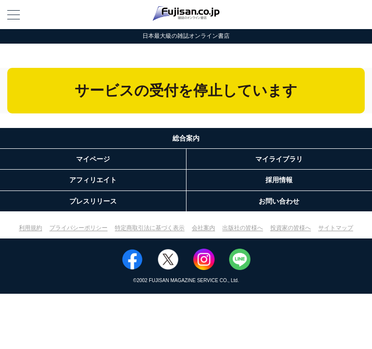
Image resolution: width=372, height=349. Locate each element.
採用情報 (279, 180)
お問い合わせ (279, 201)
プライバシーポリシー (78, 227)
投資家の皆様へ (290, 227)
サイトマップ (335, 227)
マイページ (93, 159)
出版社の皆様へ (242, 227)
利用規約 (30, 227)
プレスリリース (93, 201)
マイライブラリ (279, 159)
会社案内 (203, 227)
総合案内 (186, 138)
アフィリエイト (93, 180)
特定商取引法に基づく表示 (150, 227)
